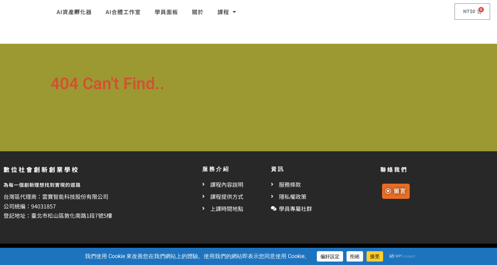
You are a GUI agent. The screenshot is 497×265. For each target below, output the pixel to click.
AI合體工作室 (123, 12)
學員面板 (166, 12)
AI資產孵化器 (74, 12)
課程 (226, 12)
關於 (198, 12)
